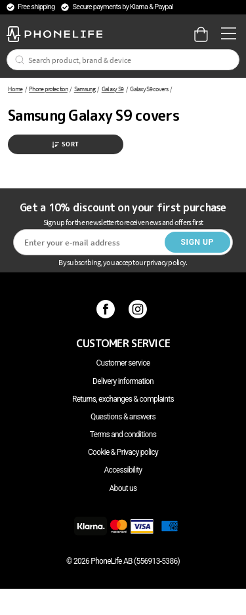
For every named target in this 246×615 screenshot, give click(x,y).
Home (15, 89)
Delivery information (123, 381)
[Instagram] (139, 309)
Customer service (123, 363)
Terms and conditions (123, 434)
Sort (65, 144)
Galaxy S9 (113, 89)
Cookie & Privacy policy (123, 452)
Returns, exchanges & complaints (123, 399)
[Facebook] (107, 309)
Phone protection (48, 89)
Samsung (84, 89)
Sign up (197, 242)
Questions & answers (123, 416)
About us (122, 488)
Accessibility (123, 470)
